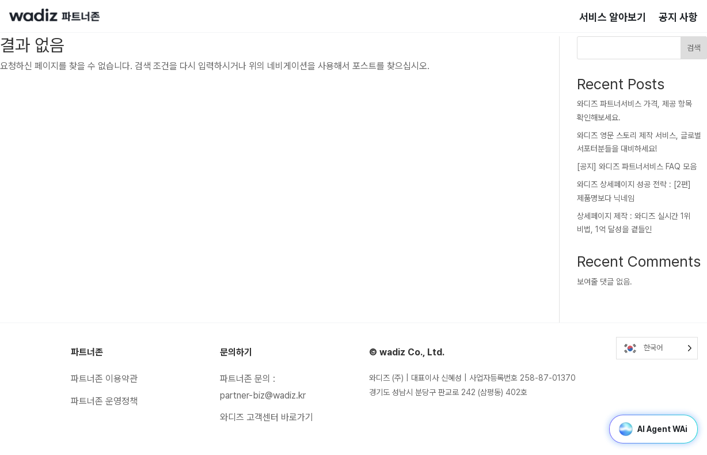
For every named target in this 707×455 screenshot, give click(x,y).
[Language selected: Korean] (657, 348)
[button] (626, 429)
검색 (694, 47)
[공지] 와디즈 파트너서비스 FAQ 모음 (637, 166)
